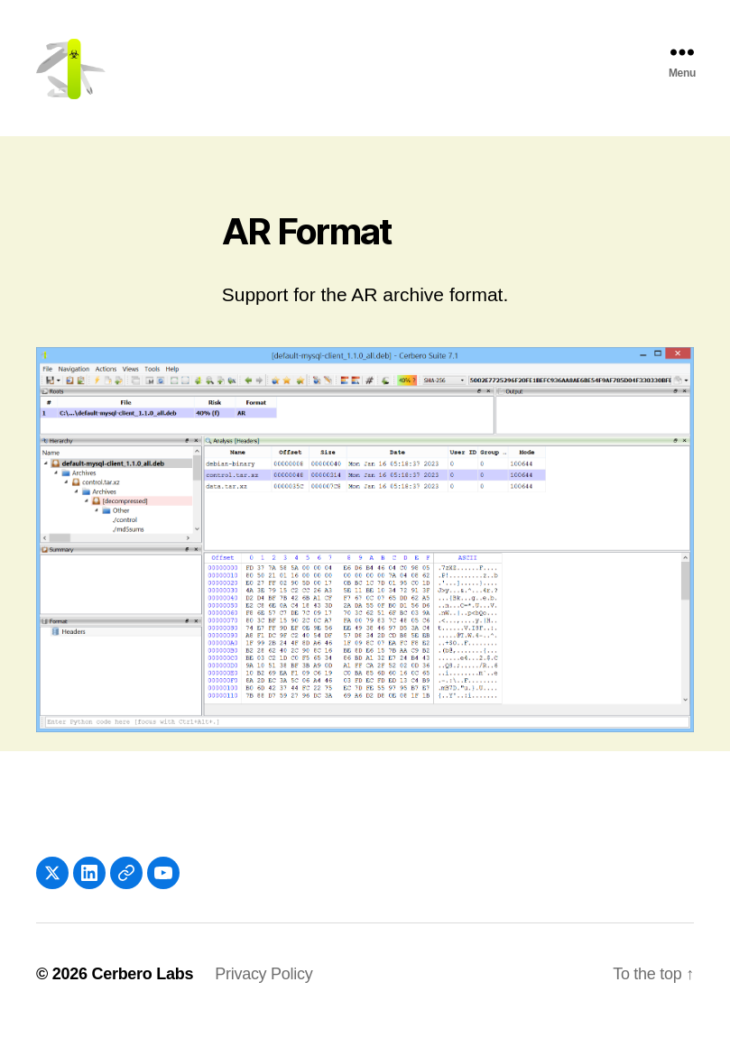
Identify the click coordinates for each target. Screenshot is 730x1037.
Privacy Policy (263, 986)
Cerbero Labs (142, 986)
